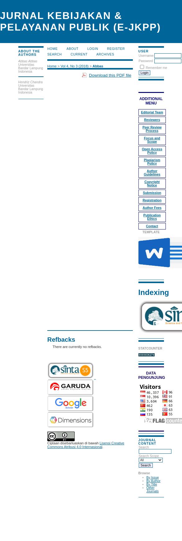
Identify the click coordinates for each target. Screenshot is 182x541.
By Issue (153, 477)
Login (92, 49)
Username (146, 55)
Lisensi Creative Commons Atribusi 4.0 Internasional (85, 445)
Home (52, 49)
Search (155, 449)
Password (146, 61)
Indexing (153, 292)
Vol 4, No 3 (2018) (75, 66)
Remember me (156, 68)
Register (116, 49)
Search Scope (151, 458)
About (72, 49)
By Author (154, 481)
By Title (152, 484)
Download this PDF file (110, 75)
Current (79, 54)
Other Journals (153, 489)
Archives (105, 54)
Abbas (98, 66)
